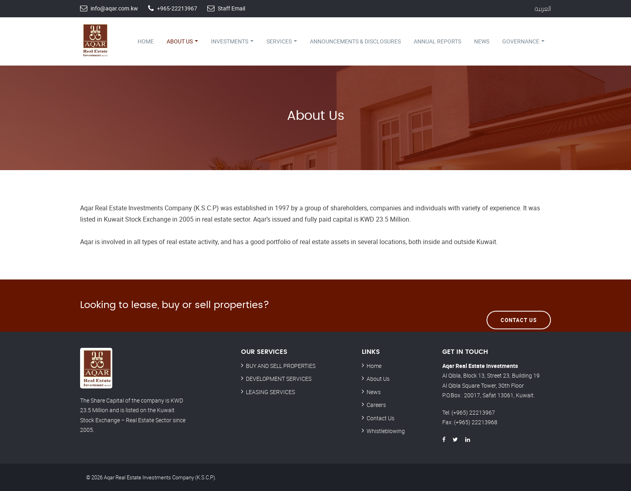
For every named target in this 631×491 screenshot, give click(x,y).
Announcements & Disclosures (355, 41)
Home (146, 41)
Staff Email (231, 8)
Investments (232, 41)
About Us (182, 41)
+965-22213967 (177, 8)
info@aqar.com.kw (114, 8)
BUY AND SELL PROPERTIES (281, 366)
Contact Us (519, 305)
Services (281, 41)
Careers (376, 405)
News (481, 41)
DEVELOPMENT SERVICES (278, 378)
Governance (523, 41)
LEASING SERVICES (270, 392)
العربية (542, 8)
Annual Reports (437, 41)
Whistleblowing (386, 431)
